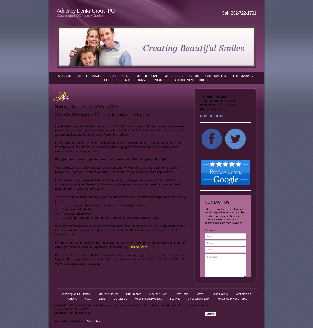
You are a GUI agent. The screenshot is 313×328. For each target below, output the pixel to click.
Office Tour (181, 294)
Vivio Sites (93, 321)
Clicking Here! (137, 247)
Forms (200, 294)
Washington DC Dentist (76, 294)
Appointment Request (148, 298)
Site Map (175, 298)
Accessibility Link (198, 298)
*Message (225, 265)
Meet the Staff (158, 294)
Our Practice (133, 294)
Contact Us (120, 298)
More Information (211, 115)
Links (102, 298)
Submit (210, 313)
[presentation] (223, 295)
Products (71, 298)
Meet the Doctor (108, 294)
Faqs (88, 298)
